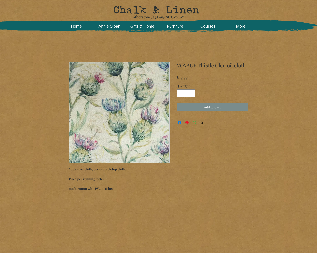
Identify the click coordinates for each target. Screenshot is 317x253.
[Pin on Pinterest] (187, 122)
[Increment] (192, 93)
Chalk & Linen (156, 10)
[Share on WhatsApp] (194, 122)
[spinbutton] (186, 93)
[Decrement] (179, 93)
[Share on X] (202, 122)
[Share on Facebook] (179, 122)
